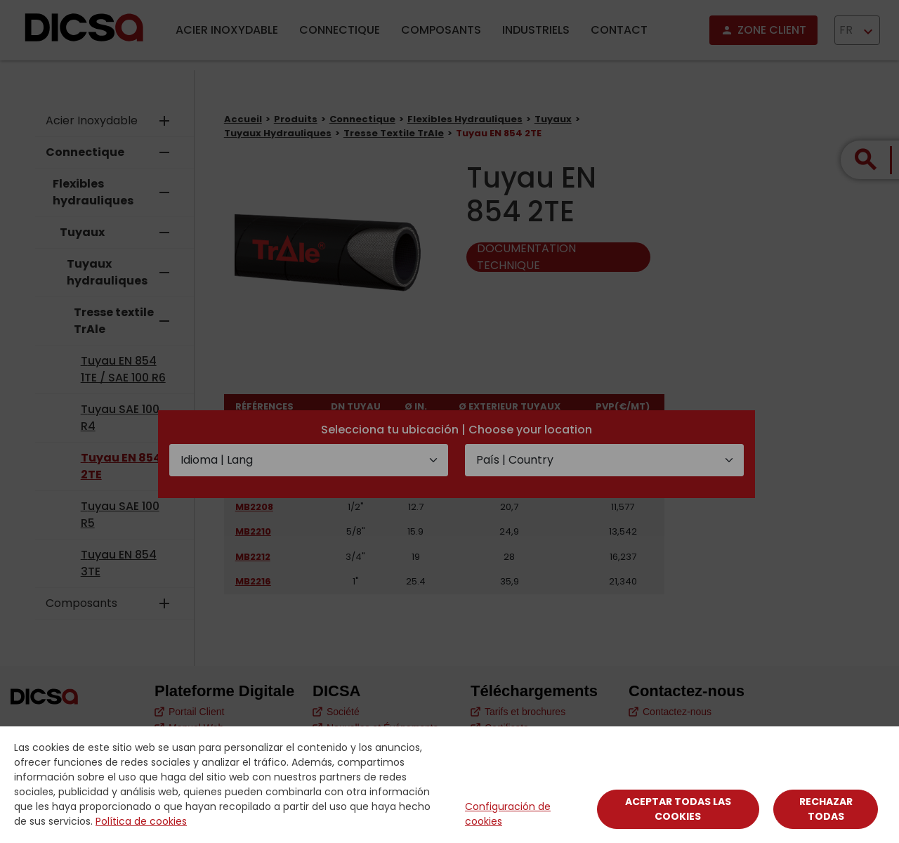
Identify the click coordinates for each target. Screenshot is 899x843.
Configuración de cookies (508, 813)
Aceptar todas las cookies (678, 809)
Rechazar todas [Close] (826, 809)
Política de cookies (141, 821)
